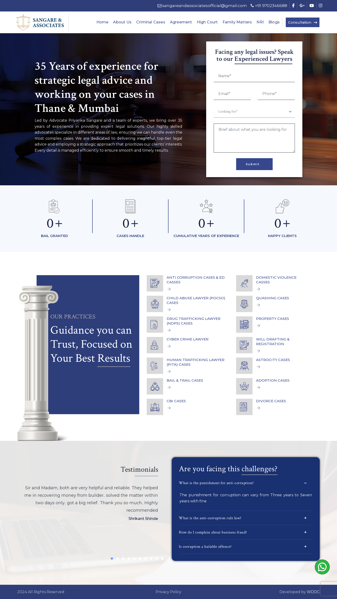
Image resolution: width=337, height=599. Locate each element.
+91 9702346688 (268, 5)
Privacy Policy (168, 592)
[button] (112, 558)
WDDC (313, 592)
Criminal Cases (150, 22)
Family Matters (237, 22)
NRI (260, 22)
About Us (122, 22)
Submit (253, 164)
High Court (207, 22)
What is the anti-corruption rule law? (244, 518)
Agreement (181, 22)
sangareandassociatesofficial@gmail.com (202, 5)
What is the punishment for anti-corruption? (244, 483)
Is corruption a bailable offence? (244, 546)
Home (102, 22)
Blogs (274, 22)
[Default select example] (254, 112)
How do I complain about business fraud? (244, 532)
